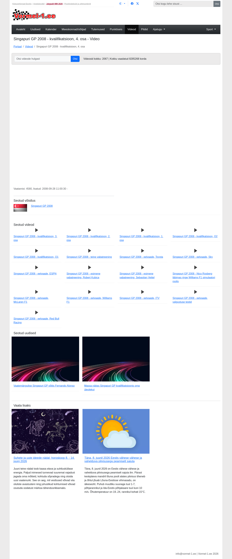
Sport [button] (209, 29)
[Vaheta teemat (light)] (122, 3)
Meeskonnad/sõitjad (74, 29)
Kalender (51, 29)
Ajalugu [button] (158, 29)
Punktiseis (116, 29)
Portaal (18, 46)
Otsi (217, 4)
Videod (131, 29)
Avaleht (20, 29)
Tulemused (98, 29)
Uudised (35, 29)
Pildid (144, 29)
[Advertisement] (142, 15)
